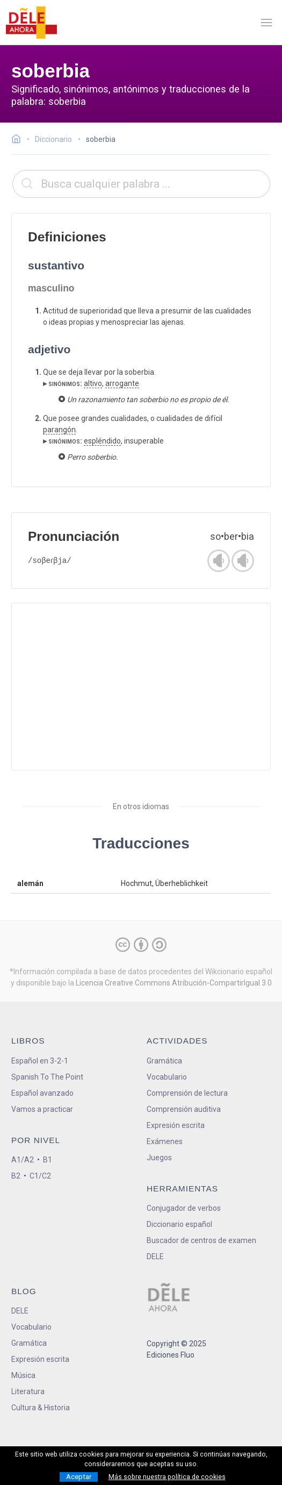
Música (23, 1375)
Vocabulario (167, 1077)
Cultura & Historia (40, 1407)
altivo (93, 383)
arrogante (122, 383)
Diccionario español (179, 1224)
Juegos (159, 1157)
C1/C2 (40, 1176)
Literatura (28, 1391)
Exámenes (165, 1141)
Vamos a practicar (42, 1109)
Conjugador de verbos (184, 1208)
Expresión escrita (176, 1125)
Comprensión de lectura (187, 1093)
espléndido (102, 441)
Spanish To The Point (47, 1077)
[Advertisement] (141, 686)
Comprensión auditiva (184, 1109)
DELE (19, 1310)
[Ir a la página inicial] (19, 140)
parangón (59, 429)
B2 (15, 1176)
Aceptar (78, 1477)
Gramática (164, 1060)
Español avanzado (42, 1093)
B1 (47, 1159)
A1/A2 (22, 1159)
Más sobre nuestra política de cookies (167, 1477)
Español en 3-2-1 (39, 1060)
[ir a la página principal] (31, 22)
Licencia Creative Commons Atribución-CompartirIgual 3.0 (174, 983)
